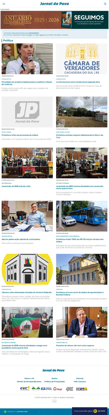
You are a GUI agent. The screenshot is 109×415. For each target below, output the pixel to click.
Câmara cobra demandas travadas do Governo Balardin (27, 292)
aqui (41, 35)
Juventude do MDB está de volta (16, 186)
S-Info (54, 400)
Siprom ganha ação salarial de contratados (21, 239)
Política (8, 40)
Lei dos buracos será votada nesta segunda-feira (78, 82)
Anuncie (79, 378)
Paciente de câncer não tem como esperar (75, 346)
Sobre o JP (29, 378)
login (30, 35)
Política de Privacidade (54, 382)
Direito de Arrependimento (29, 382)
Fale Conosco (80, 382)
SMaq (54, 402)
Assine (54, 378)
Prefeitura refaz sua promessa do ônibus (20, 135)
